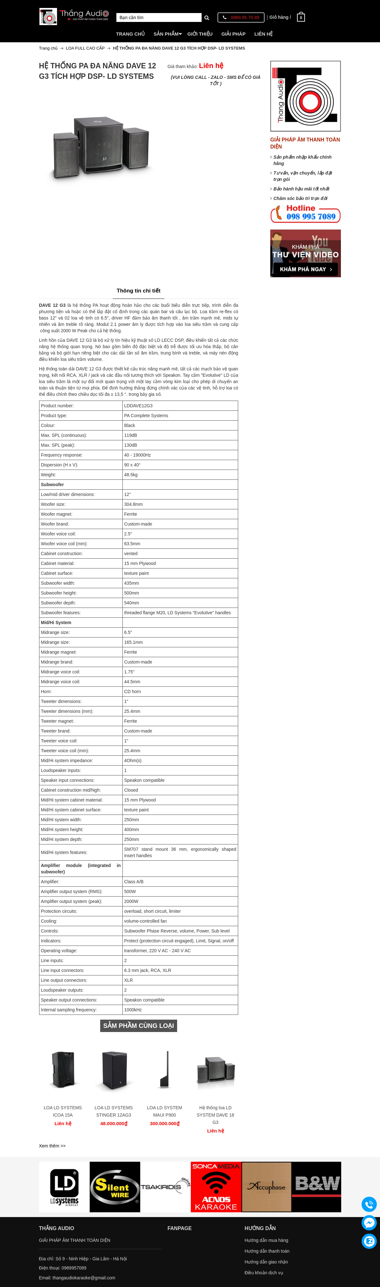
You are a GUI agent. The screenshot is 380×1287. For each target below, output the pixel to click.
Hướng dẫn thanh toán (267, 1251)
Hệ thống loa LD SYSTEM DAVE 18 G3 (215, 1115)
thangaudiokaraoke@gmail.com (83, 1277)
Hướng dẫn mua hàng (266, 1240)
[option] (63, 1084)
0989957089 (74, 1267)
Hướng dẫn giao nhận (266, 1261)
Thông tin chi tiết (138, 291)
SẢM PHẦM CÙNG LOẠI (138, 1025)
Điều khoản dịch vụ (264, 1272)
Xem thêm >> (52, 1145)
